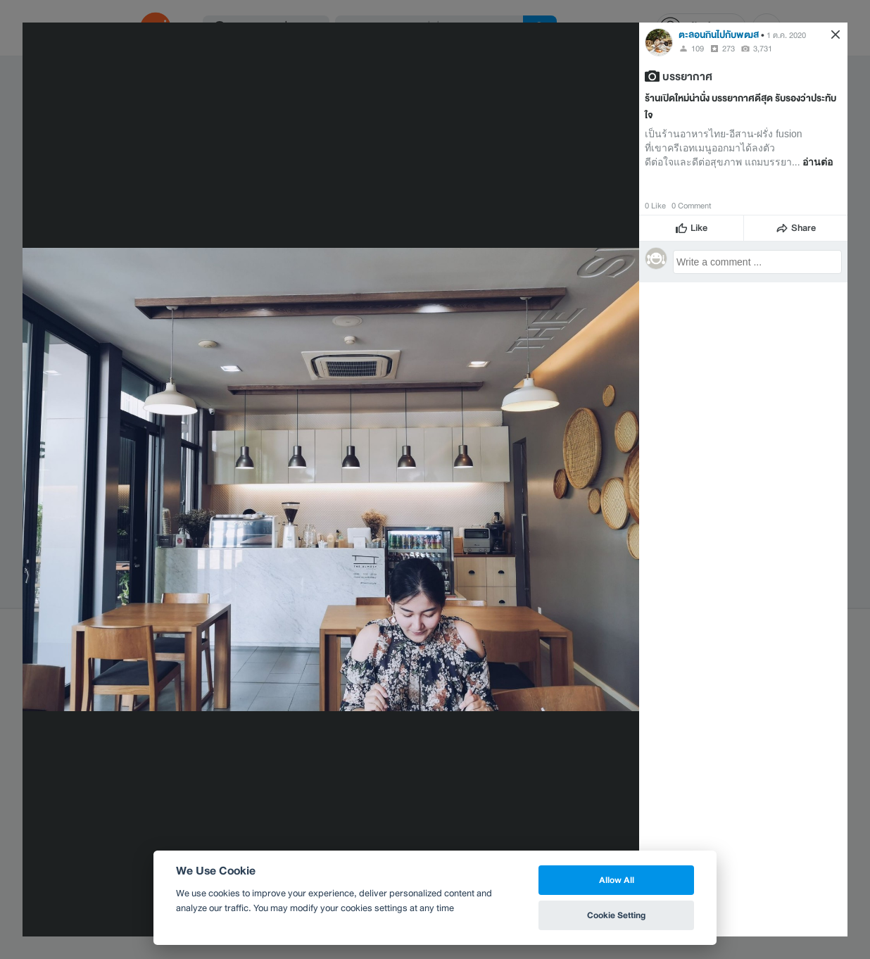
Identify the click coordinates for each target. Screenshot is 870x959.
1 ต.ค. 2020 (786, 35)
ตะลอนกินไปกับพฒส (719, 34)
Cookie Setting (616, 915)
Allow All (616, 879)
